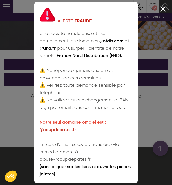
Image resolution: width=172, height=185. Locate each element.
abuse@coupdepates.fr (65, 159)
